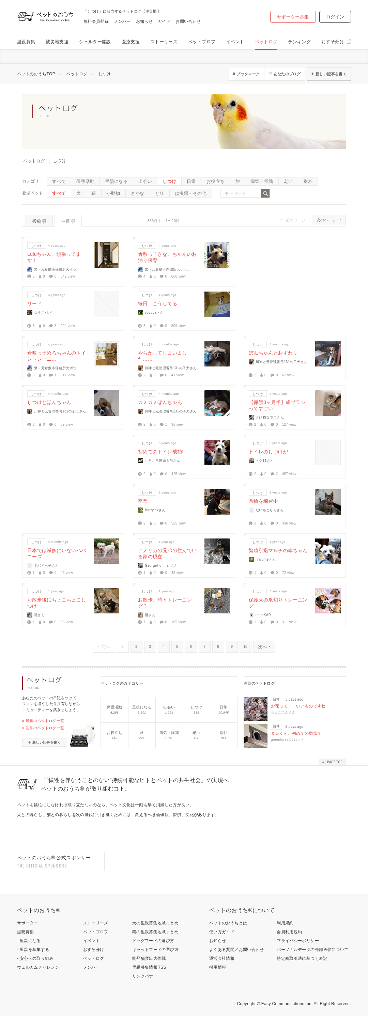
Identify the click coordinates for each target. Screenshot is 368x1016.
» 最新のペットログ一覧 (43, 721)
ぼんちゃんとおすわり (273, 353)
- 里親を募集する (33, 949)
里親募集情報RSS (149, 967)
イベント (235, 41)
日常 (191, 181)
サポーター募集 (293, 16)
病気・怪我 (261, 181)
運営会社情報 (221, 958)
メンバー (122, 21)
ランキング (299, 41)
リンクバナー (144, 976)
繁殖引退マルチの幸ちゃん (278, 550)
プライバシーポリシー (298, 940)
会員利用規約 (289, 931)
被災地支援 (57, 41)
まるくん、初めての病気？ (296, 733)
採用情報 (217, 967)
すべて (59, 181)
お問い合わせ (188, 21)
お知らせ (144, 21)
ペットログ (266, 41)
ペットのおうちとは (228, 923)
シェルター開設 (95, 41)
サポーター (27, 923)
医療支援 (131, 41)
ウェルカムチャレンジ (38, 967)
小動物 (113, 193)
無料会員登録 (96, 21)
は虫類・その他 (191, 193)
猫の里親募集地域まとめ (155, 931)
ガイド (164, 21)
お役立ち (215, 181)
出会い (145, 181)
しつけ (104, 74)
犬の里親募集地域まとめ (155, 923)
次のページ (326, 220)
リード (34, 303)
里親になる (116, 181)
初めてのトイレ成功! (161, 451)
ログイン (335, 16)
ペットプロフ (201, 41)
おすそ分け (332, 41)
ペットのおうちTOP (36, 74)
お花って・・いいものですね (298, 706)
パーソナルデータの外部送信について (312, 949)
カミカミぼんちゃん (160, 402)
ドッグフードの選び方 (153, 940)
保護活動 (85, 181)
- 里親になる (29, 940)
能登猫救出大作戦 (149, 958)
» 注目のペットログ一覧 (43, 728)
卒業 (143, 501)
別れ (307, 181)
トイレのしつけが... (270, 451)
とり (159, 193)
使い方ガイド (221, 931)
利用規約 (285, 923)
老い (288, 181)
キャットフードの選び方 (155, 949)
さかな (137, 193)
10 (245, 646)
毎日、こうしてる (157, 303)
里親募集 (26, 41)
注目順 (68, 221)
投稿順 (39, 221)
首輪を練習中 (263, 501)
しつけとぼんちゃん (49, 402)
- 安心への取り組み (35, 958)
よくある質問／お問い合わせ (236, 949)
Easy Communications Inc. (287, 1003)
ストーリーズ (164, 41)
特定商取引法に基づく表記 (302, 958)
